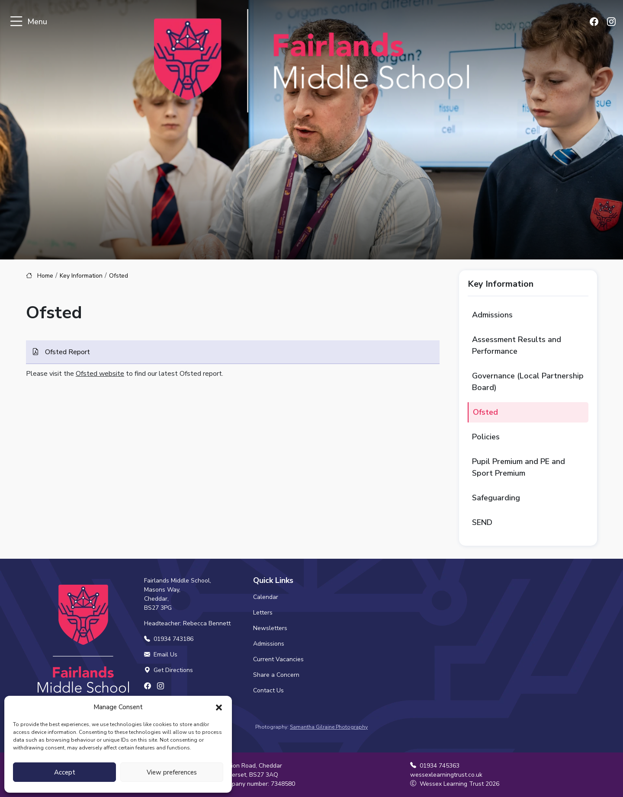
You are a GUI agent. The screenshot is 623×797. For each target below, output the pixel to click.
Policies (486, 437)
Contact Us (268, 690)
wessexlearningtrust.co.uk (446, 775)
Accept (64, 772)
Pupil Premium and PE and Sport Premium (518, 467)
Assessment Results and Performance (516, 345)
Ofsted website (100, 373)
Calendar (265, 597)
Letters (263, 612)
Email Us (160, 654)
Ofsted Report (66, 352)
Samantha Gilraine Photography (329, 726)
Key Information (81, 276)
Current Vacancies (278, 659)
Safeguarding (496, 498)
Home (45, 276)
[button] (219, 707)
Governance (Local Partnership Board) (528, 382)
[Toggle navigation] (16, 22)
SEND (482, 522)
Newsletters (270, 628)
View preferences (172, 772)
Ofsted (485, 412)
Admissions (492, 315)
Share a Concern (276, 675)
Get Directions (168, 670)
